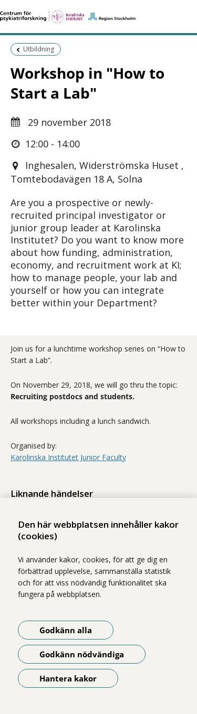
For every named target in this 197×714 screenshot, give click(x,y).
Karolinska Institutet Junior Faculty (68, 457)
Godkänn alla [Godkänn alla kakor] (65, 630)
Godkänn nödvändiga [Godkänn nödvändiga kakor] (81, 654)
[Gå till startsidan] (98, 17)
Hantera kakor (68, 678)
